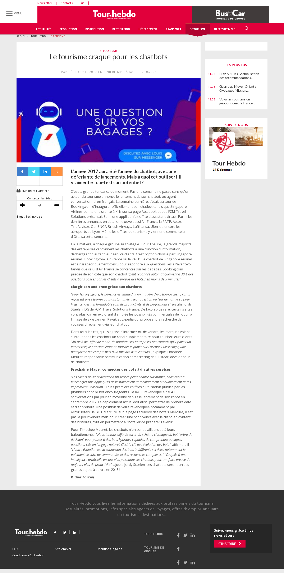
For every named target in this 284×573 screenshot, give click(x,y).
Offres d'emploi (225, 29)
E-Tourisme (198, 29)
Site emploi (63, 549)
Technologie (34, 216)
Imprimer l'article (35, 191)
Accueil (21, 36)
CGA (15, 549)
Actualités (43, 29)
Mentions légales (109, 549)
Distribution (94, 29)
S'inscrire (227, 543)
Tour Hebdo (38, 36)
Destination (121, 29)
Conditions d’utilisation (28, 555)
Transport (173, 29)
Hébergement (147, 29)
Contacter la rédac (39, 198)
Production (68, 29)
